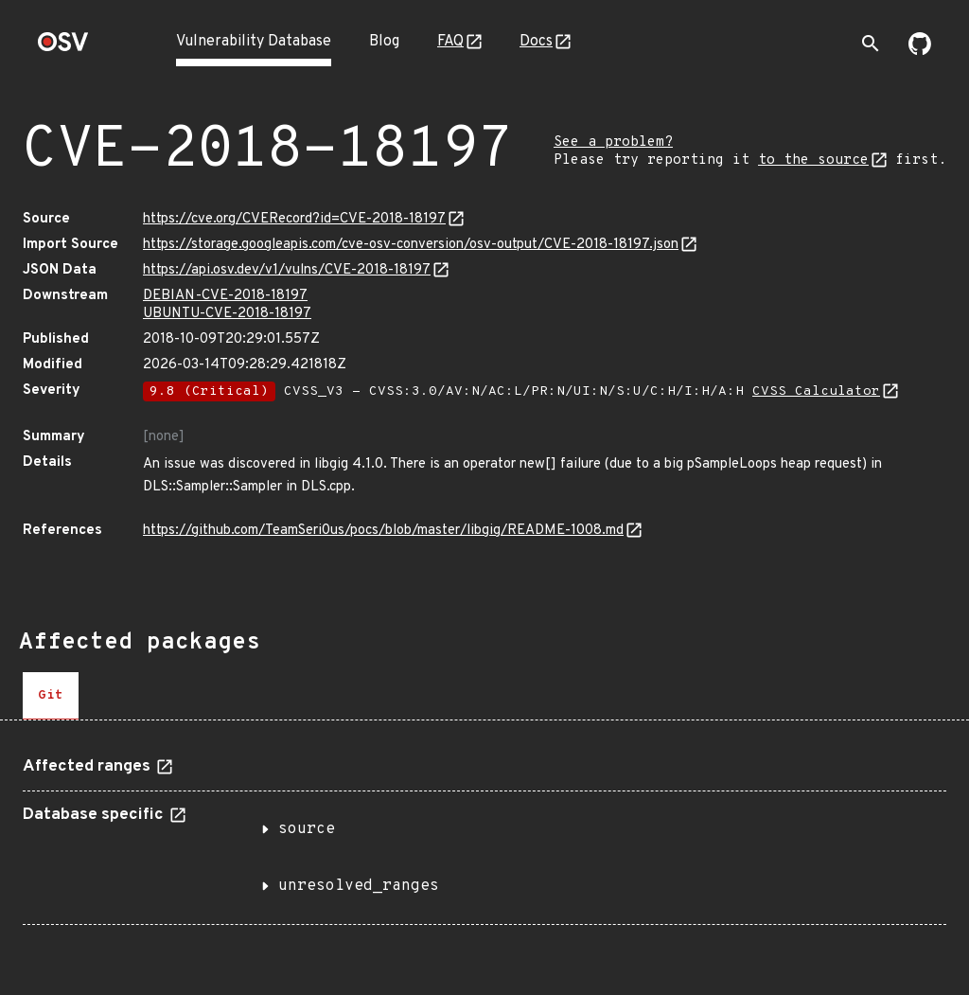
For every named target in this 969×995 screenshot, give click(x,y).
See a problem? (613, 142)
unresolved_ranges (358, 886)
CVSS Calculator (816, 391)
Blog (384, 41)
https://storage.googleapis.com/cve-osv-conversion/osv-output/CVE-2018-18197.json (410, 245)
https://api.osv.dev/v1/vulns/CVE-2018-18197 (287, 270)
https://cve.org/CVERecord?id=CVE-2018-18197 (294, 219)
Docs (536, 41)
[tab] (51, 696)
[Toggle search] (871, 43)
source (306, 829)
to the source (813, 160)
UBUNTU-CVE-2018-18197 (227, 314)
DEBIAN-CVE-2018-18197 (225, 296)
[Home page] (63, 48)
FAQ (450, 41)
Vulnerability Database (253, 41)
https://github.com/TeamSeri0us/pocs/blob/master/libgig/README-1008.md (383, 531)
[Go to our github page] (919, 51)
